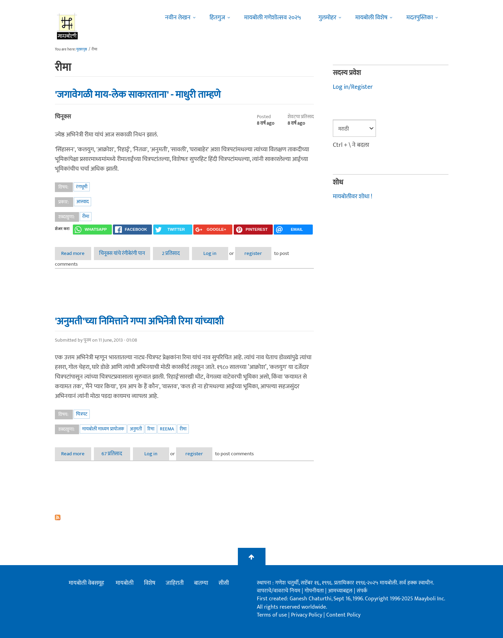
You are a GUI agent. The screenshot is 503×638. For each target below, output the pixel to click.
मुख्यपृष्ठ (81, 49)
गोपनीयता (314, 591)
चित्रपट (81, 414)
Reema (167, 429)
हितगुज (217, 17)
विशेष (149, 583)
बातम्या (201, 583)
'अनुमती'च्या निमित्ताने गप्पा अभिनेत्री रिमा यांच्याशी (139, 321)
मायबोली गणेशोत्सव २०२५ (272, 17)
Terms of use (272, 615)
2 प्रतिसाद (171, 253)
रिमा (150, 429)
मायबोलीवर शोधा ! (352, 196)
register (253, 253)
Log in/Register (353, 87)
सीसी (224, 583)
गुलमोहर (327, 17)
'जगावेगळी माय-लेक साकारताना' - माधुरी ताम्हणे (138, 94)
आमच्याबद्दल (341, 591)
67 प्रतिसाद (111, 453)
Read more (76, 253)
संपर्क (362, 591)
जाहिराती (175, 583)
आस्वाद (82, 202)
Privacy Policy (307, 615)
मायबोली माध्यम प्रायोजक (103, 429)
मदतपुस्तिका (419, 17)
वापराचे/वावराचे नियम (278, 591)
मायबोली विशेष (371, 17)
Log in (209, 253)
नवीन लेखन (178, 17)
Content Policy (343, 615)
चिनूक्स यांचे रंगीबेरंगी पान (122, 253)
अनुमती (136, 429)
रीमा (85, 216)
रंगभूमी (81, 187)
